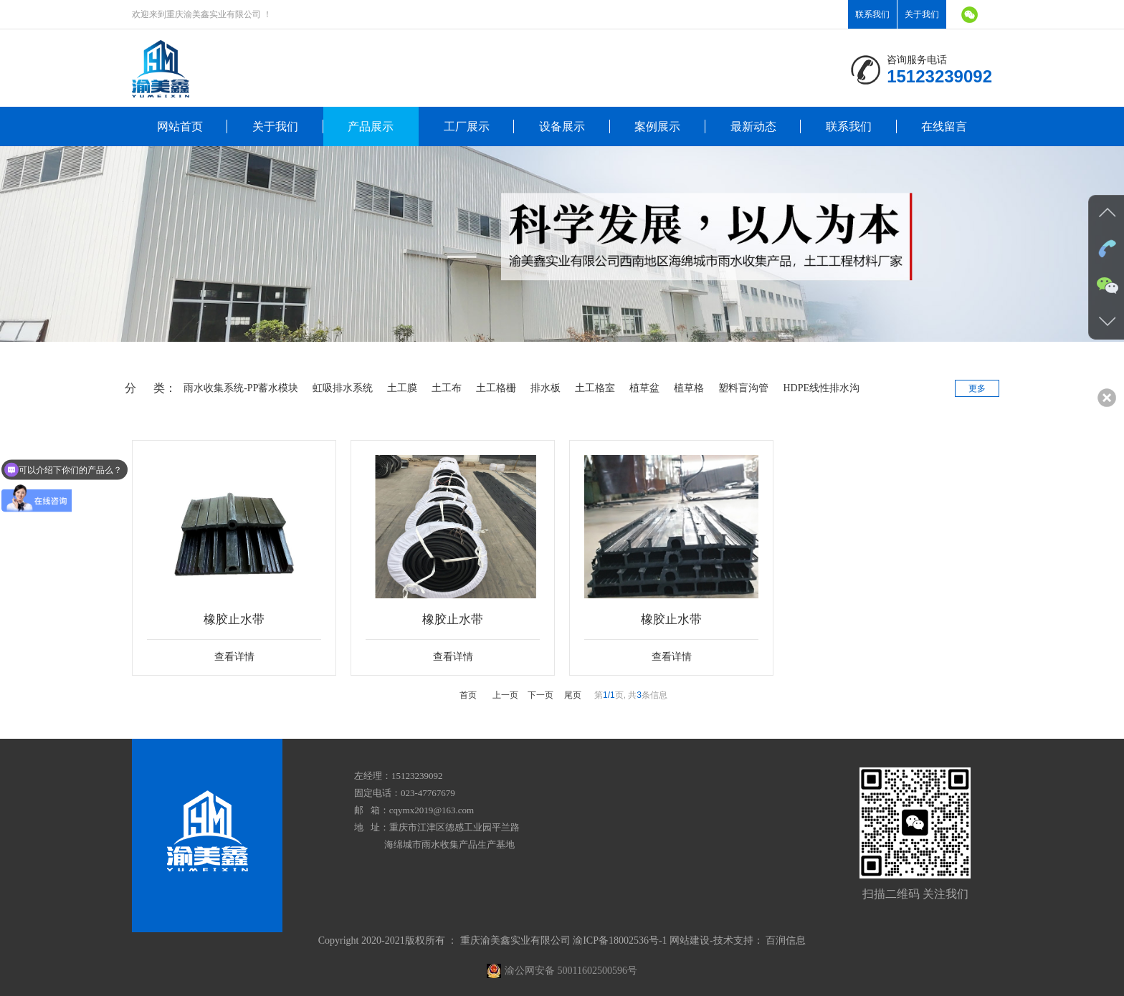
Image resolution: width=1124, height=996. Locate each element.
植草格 (685, 388)
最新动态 (753, 126)
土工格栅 (492, 388)
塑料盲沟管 (740, 388)
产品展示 (371, 126)
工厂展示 (467, 126)
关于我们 (922, 14)
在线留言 (944, 126)
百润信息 (786, 938)
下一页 (540, 693)
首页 (468, 693)
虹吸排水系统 (339, 388)
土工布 (443, 388)
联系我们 (872, 14)
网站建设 (690, 938)
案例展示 (657, 126)
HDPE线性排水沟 (817, 388)
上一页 (505, 693)
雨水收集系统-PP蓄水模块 (237, 388)
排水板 (542, 388)
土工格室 (591, 388)
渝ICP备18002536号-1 (620, 938)
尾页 (572, 693)
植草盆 (641, 388)
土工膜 (399, 388)
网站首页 (180, 126)
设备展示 (562, 126)
